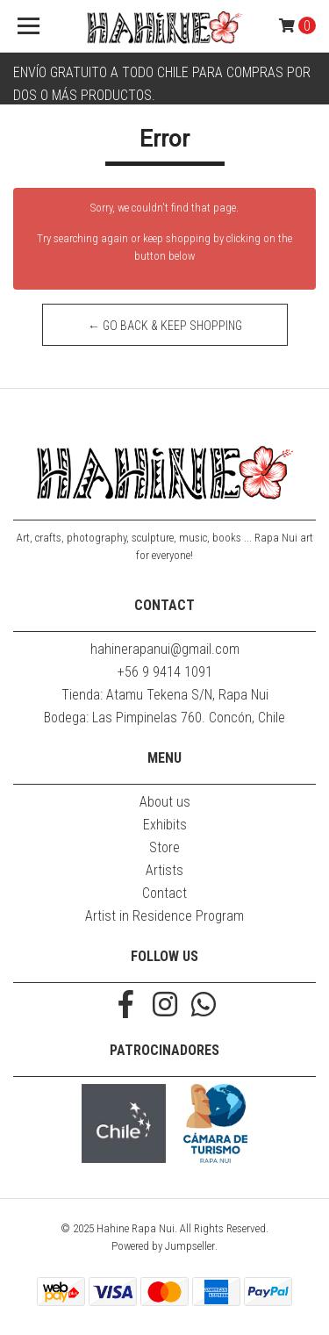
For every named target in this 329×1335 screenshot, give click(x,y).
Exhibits (165, 824)
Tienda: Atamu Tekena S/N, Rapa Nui (164, 694)
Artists (164, 870)
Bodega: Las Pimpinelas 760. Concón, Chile (164, 717)
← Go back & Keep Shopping (165, 326)
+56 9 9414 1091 (165, 672)
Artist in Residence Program (164, 916)
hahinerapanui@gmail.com (165, 649)
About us (164, 801)
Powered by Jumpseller (163, 1245)
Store (164, 847)
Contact (164, 893)
